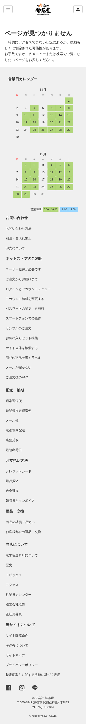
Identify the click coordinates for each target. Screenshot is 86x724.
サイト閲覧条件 (17, 635)
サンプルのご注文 (18, 328)
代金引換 (12, 491)
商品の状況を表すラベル (23, 357)
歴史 (9, 565)
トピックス (14, 575)
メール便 (12, 420)
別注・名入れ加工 (18, 238)
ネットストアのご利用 (24, 259)
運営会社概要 (15, 604)
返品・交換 (15, 511)
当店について (17, 544)
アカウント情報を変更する (25, 299)
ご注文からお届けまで (22, 279)
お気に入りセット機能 (22, 338)
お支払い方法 (17, 461)
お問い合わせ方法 (18, 228)
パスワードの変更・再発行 (25, 308)
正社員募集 (14, 614)
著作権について (17, 645)
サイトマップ (15, 655)
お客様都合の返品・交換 (23, 532)
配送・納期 (15, 390)
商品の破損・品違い (20, 522)
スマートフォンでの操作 (23, 318)
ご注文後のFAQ (17, 377)
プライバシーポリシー (22, 665)
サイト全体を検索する (22, 348)
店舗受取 (12, 440)
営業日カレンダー (22, 79)
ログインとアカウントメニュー (28, 289)
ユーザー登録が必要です (23, 269)
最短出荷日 (14, 450)
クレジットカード (18, 471)
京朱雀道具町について (22, 555)
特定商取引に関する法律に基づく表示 (33, 675)
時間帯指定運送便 (18, 411)
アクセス (12, 585)
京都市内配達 (15, 430)
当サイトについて (20, 625)
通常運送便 (14, 401)
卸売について (15, 248)
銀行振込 (12, 481)
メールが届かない (18, 367)
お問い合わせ (17, 218)
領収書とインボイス (20, 500)
